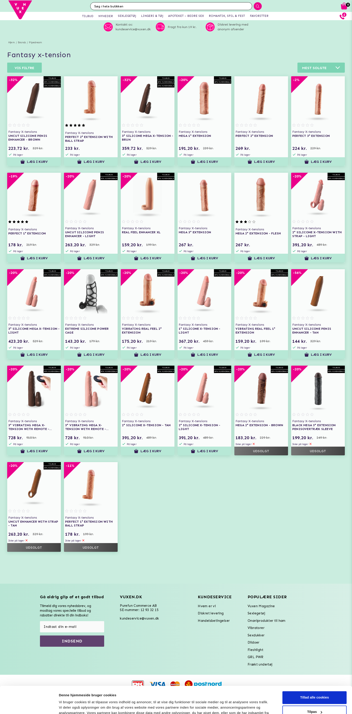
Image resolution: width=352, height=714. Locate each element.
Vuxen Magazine (261, 606)
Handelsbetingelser (214, 621)
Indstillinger (68, 705)
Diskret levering (211, 613)
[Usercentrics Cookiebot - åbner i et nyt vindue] (29, 705)
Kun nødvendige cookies (314, 701)
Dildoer (254, 642)
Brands (22, 42)
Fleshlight (255, 650)
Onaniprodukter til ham (267, 621)
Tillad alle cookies (314, 672)
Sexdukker (256, 635)
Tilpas (314, 686)
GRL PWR (256, 657)
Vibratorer (256, 628)
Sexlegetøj (256, 613)
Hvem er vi (207, 606)
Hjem (11, 42)
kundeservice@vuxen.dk (139, 618)
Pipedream (35, 42)
